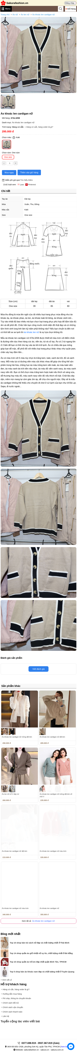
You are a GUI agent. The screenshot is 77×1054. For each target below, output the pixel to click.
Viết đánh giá (38, 669)
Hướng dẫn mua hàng (12, 994)
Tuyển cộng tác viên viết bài (20, 1021)
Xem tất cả (7, 980)
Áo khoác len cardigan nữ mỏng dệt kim (17, 737)
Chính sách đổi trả (11, 1003)
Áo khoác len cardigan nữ (43, 14)
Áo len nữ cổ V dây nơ (10, 794)
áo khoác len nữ (31, 332)
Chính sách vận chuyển (13, 1007)
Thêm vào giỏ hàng (29, 172)
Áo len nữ (25, 14)
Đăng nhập (69, 3)
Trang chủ (5, 14)
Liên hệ (6, 1016)
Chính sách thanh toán (12, 1012)
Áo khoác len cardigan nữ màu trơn (53, 851)
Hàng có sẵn (18, 127)
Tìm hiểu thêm (26, 180)
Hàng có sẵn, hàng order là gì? (39, 127)
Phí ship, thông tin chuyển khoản (17, 998)
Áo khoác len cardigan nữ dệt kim (52, 737)
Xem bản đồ (66, 1046)
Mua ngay (9, 172)
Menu (7, 9)
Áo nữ (15, 14)
